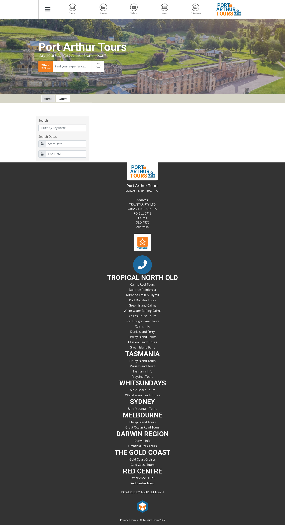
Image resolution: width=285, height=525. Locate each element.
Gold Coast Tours (142, 465)
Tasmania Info (142, 371)
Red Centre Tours (142, 483)
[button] (47, 9)
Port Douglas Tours (142, 300)
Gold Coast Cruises (142, 459)
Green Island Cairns (142, 305)
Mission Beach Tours (142, 342)
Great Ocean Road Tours (142, 427)
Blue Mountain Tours (142, 409)
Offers (63, 99)
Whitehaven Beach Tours (142, 395)
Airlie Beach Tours (142, 390)
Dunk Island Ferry (142, 332)
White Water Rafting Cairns (142, 311)
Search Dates (47, 137)
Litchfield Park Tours (142, 446)
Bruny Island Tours (142, 361)
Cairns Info (142, 326)
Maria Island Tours (142, 366)
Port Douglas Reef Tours (142, 321)
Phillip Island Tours (142, 422)
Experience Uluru (142, 478)
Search (43, 120)
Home (48, 99)
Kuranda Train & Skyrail (142, 295)
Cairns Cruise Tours (142, 316)
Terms (134, 520)
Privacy (124, 520)
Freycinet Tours (142, 377)
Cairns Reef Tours (142, 284)
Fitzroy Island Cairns (142, 337)
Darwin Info (142, 441)
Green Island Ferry (142, 347)
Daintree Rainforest (142, 290)
